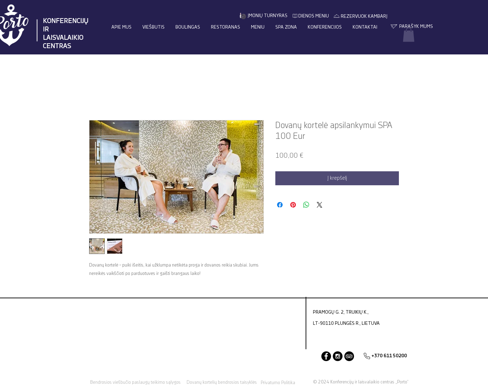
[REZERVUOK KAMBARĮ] (364, 16)
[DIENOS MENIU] (313, 16)
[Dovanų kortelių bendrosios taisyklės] (221, 382)
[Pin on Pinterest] (293, 205)
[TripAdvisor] (349, 356)
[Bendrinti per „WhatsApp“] (306, 205)
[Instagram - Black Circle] (338, 356)
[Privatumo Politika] (278, 383)
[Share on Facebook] (280, 205)
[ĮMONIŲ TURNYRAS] (267, 16)
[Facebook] (326, 356)
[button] (409, 35)
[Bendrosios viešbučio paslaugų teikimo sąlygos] (135, 382)
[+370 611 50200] (389, 356)
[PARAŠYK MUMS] (416, 26)
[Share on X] (319, 205)
